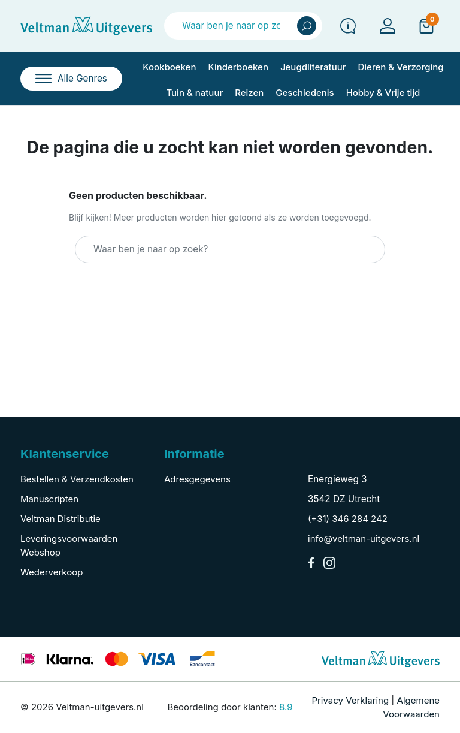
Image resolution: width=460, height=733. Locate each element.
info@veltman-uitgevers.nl (363, 538)
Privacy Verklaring (350, 700)
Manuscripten (49, 499)
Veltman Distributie (60, 518)
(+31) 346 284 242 (348, 518)
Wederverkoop (51, 572)
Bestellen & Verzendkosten (77, 479)
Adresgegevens (197, 479)
